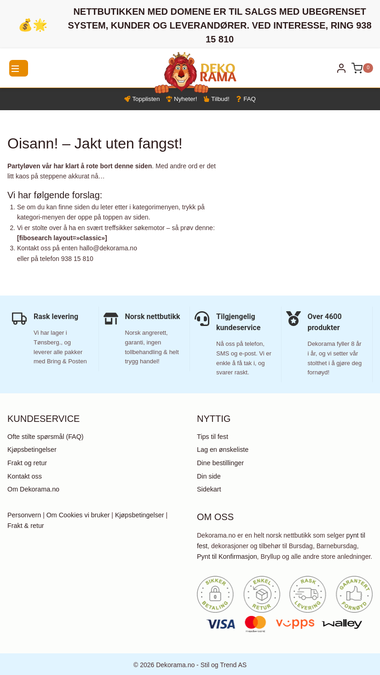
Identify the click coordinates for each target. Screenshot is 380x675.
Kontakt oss (24, 476)
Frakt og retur (26, 463)
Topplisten (139, 99)
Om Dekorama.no (32, 489)
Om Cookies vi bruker (77, 515)
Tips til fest (212, 437)
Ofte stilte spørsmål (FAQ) (44, 437)
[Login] (341, 68)
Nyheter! (181, 99)
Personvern (23, 515)
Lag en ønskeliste (222, 450)
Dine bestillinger (220, 463)
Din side (208, 476)
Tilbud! (217, 99)
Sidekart (208, 489)
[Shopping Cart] (362, 68)
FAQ (248, 99)
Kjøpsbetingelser (31, 450)
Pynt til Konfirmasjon (226, 555)
